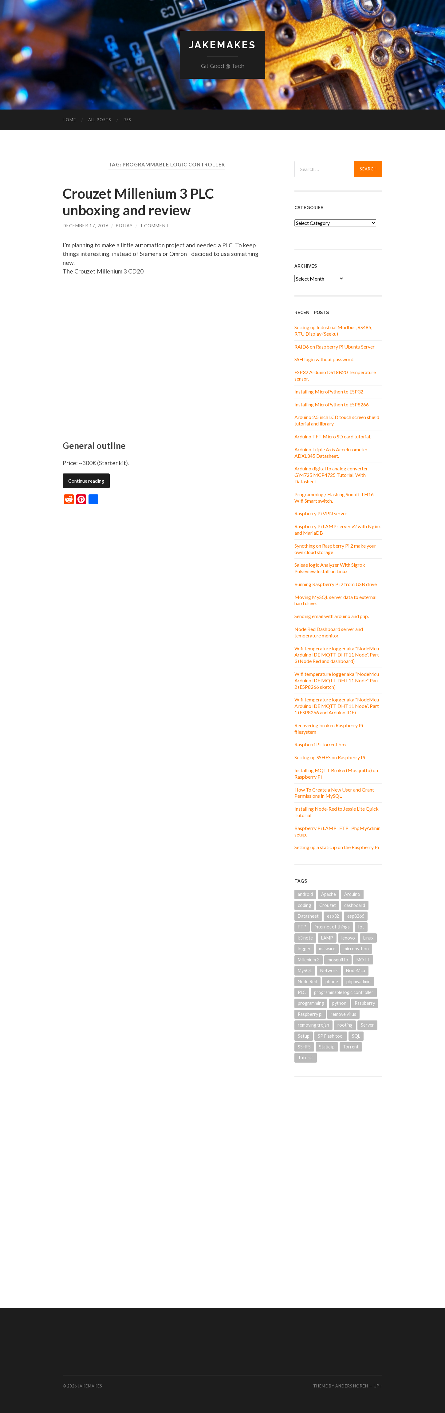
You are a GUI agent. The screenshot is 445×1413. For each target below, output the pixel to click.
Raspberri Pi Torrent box (320, 744)
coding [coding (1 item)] (304, 905)
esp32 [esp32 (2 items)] (333, 916)
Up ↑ (378, 1385)
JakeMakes (222, 44)
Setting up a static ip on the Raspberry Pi (336, 847)
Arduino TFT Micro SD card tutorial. (332, 436)
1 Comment (154, 225)
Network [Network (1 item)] (329, 970)
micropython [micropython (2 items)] (356, 948)
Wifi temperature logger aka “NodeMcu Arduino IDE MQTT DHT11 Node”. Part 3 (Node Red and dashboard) (336, 654)
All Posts (99, 119)
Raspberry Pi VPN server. (321, 513)
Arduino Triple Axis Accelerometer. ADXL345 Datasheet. (331, 452)
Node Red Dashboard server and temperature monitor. (328, 632)
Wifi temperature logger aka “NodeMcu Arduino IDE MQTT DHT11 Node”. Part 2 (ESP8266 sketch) (336, 680)
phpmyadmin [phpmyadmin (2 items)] (358, 981)
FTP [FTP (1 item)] (302, 926)
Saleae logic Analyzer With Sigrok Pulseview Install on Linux (329, 568)
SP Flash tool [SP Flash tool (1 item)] (331, 1036)
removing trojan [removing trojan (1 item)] (313, 1025)
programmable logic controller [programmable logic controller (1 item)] (343, 992)
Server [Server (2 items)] (367, 1025)
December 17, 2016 (85, 225)
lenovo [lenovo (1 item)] (348, 937)
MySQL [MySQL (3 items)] (305, 970)
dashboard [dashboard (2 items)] (354, 905)
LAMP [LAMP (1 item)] (327, 937)
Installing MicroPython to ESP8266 (331, 404)
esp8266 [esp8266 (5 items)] (355, 916)
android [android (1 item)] (305, 894)
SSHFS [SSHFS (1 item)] (304, 1046)
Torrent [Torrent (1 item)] (351, 1046)
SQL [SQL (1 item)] (356, 1036)
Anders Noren (351, 1385)
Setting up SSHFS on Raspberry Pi (329, 757)
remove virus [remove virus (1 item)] (343, 1014)
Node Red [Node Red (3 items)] (307, 981)
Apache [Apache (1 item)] (328, 894)
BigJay (124, 225)
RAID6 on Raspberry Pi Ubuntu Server (334, 346)
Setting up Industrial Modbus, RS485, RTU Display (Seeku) (333, 330)
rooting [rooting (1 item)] (344, 1025)
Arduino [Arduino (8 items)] (352, 894)
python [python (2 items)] (339, 1003)
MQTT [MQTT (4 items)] (363, 959)
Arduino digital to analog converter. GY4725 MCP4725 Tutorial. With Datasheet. (331, 474)
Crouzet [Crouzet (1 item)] (327, 905)
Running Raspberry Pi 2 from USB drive (335, 584)
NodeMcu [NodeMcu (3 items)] (355, 970)
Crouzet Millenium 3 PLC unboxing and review (138, 201)
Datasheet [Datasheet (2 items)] (308, 916)
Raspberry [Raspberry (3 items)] (365, 1003)
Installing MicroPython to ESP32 (328, 391)
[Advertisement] (338, 1182)
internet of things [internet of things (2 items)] (332, 926)
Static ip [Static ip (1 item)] (327, 1046)
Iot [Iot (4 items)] (361, 926)
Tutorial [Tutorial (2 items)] (305, 1057)
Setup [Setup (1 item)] (303, 1036)
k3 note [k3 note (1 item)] (305, 937)
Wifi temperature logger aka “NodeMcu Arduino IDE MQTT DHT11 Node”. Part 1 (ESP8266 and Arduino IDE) (336, 706)
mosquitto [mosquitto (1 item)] (338, 959)
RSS (127, 119)
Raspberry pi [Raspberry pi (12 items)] (310, 1014)
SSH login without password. (324, 359)
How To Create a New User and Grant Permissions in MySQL (334, 793)
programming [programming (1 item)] (311, 1003)
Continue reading (86, 481)
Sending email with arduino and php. (331, 616)
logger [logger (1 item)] (304, 948)
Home (69, 119)
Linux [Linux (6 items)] (368, 937)
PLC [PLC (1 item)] (302, 992)
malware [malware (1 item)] (327, 948)
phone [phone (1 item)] (331, 981)
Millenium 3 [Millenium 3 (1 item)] (308, 959)
